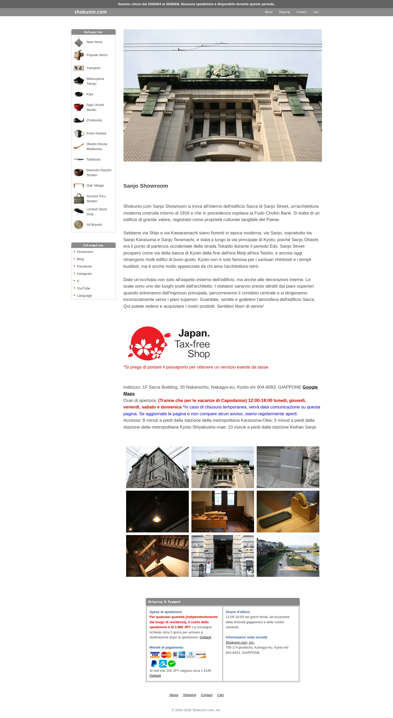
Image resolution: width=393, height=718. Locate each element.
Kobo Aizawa (96, 133)
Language (84, 296)
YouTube (83, 288)
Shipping (189, 695)
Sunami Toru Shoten (96, 198)
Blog (80, 259)
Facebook (84, 266)
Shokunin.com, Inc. (240, 642)
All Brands (94, 225)
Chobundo (94, 120)
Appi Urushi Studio (95, 107)
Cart (220, 695)
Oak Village (95, 185)
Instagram (84, 274)
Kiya (90, 94)
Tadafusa (94, 159)
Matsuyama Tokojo (95, 81)
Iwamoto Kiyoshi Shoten (99, 172)
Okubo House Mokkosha (97, 146)
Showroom (85, 252)
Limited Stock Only (97, 211)
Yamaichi (94, 68)
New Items (95, 42)
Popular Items (97, 55)
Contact (207, 695)
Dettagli (205, 637)
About (173, 695)
